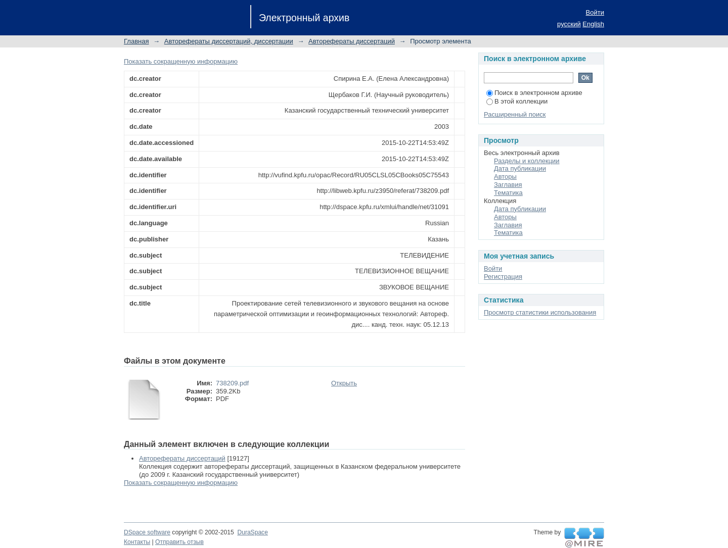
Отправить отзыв (179, 541)
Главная (136, 41)
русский (569, 24)
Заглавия (508, 184)
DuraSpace (252, 532)
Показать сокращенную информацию (181, 61)
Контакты (137, 541)
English (593, 24)
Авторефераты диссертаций (351, 41)
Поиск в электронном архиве (534, 92)
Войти (595, 12)
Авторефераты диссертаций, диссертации (228, 41)
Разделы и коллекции (527, 161)
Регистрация (503, 276)
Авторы (505, 176)
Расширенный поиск (514, 114)
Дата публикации (520, 168)
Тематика (508, 192)
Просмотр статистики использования (540, 312)
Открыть (344, 383)
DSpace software (147, 532)
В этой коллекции (517, 101)
